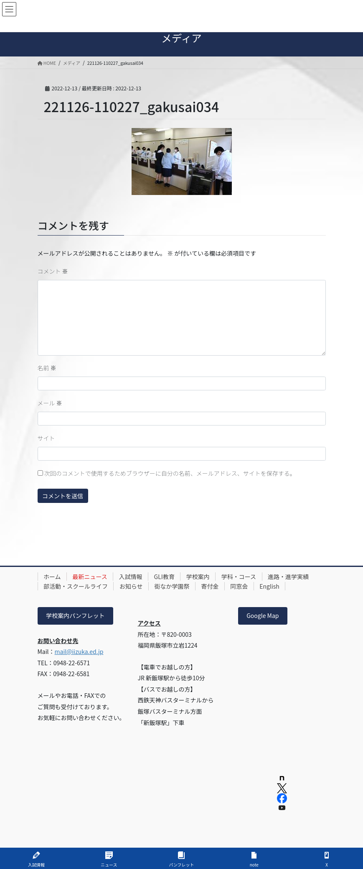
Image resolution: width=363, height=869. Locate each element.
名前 (47, 368)
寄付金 (211, 586)
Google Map (262, 615)
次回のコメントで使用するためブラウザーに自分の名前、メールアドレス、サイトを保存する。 (170, 473)
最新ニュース (90, 576)
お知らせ (132, 586)
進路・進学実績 (291, 576)
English (272, 586)
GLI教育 (165, 576)
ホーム (52, 576)
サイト (46, 438)
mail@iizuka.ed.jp (79, 651)
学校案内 (200, 576)
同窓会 (241, 586)
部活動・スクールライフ (76, 586)
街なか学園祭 (172, 586)
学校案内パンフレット (75, 615)
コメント (53, 271)
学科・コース (241, 576)
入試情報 (131, 576)
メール (50, 403)
